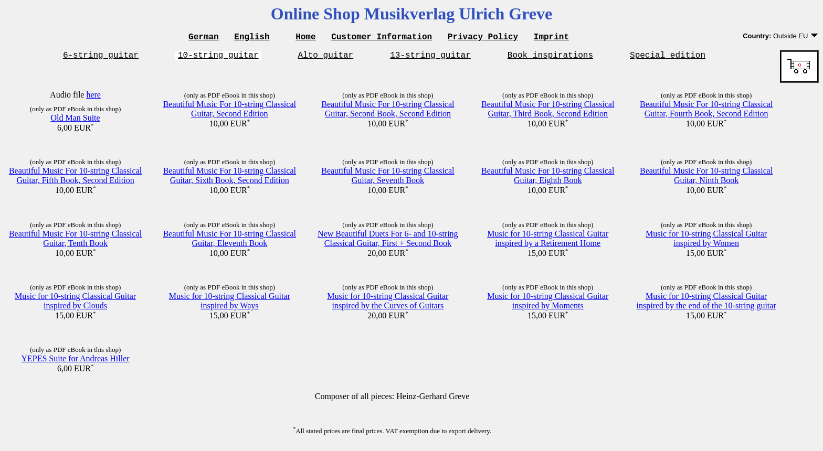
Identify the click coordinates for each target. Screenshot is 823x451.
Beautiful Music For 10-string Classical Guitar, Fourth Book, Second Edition (706, 112)
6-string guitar (101, 57)
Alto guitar (326, 57)
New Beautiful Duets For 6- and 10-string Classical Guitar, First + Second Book (388, 241)
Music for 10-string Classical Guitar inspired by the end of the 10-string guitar (706, 304)
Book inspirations (550, 57)
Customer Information (381, 38)
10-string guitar (218, 57)
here (93, 97)
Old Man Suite (75, 120)
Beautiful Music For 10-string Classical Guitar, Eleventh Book (229, 241)
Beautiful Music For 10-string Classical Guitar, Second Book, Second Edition (387, 112)
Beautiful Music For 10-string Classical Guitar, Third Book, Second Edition (547, 112)
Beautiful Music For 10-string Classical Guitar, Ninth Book (706, 178)
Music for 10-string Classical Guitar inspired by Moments (547, 304)
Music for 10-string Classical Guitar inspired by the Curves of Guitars (387, 304)
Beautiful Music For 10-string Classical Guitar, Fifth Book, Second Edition (75, 178)
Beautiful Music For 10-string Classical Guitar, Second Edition (229, 112)
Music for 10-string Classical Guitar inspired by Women (706, 241)
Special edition (667, 57)
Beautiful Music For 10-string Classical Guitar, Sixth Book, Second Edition (229, 178)
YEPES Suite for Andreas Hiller (75, 361)
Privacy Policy (483, 38)
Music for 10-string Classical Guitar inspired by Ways (229, 304)
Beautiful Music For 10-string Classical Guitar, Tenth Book (75, 241)
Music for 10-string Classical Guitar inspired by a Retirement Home (547, 241)
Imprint (551, 38)
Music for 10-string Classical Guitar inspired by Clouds (75, 304)
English (251, 38)
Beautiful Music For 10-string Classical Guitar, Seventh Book (387, 178)
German (203, 38)
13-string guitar (430, 57)
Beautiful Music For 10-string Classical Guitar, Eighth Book (547, 178)
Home (305, 38)
